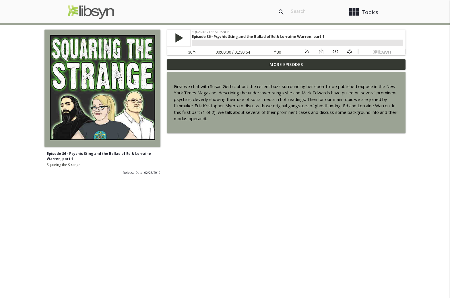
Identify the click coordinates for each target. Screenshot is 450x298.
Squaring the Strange (63, 164)
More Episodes (286, 64)
